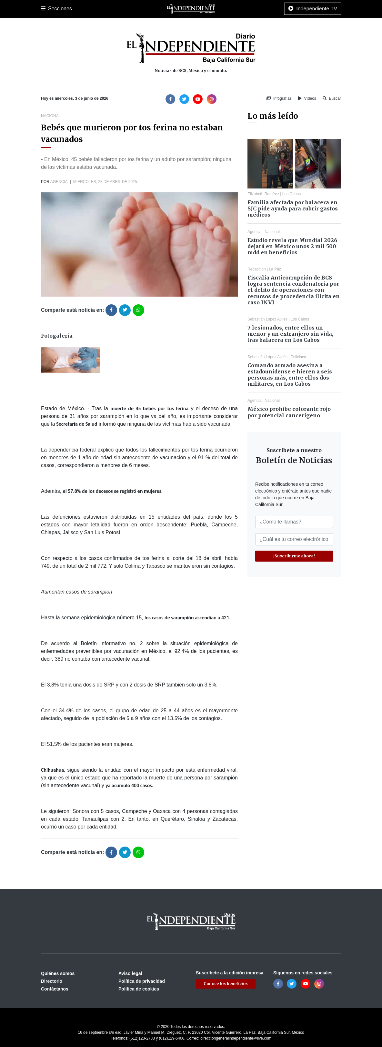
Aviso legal (130, 973)
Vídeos (307, 98)
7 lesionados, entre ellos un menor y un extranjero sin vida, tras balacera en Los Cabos (290, 333)
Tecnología (292, 8)
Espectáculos (262, 8)
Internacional (210, 8)
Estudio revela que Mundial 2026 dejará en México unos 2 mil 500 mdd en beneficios (292, 246)
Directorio (51, 981)
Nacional (183, 8)
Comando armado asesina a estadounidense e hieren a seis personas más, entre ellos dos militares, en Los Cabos (289, 374)
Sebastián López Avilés (267, 319)
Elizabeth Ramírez (263, 194)
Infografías (279, 98)
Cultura (162, 8)
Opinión (236, 8)
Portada (49, 8)
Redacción (256, 269)
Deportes (140, 8)
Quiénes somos (58, 973)
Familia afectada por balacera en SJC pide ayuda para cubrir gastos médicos (292, 208)
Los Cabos (92, 8)
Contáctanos (54, 988)
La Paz (69, 8)
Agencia (58, 181)
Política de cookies (138, 988)
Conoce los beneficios (226, 983)
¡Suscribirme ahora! (294, 556)
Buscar (332, 98)
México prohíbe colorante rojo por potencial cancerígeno (289, 412)
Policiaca (117, 8)
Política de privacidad (141, 981)
